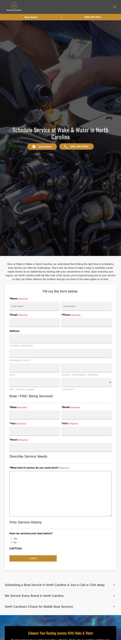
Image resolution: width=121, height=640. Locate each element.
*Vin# (69, 423)
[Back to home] (14, 7)
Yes (15, 538)
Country (67, 389)
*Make (18, 407)
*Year (17, 423)
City (12, 374)
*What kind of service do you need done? (39, 468)
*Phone (70, 315)
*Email (18, 315)
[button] (114, 7)
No (14, 542)
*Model (70, 407)
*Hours (18, 440)
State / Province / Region (79, 374)
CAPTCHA (15, 548)
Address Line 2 (20, 360)
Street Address (21, 345)
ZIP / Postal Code (21, 389)
